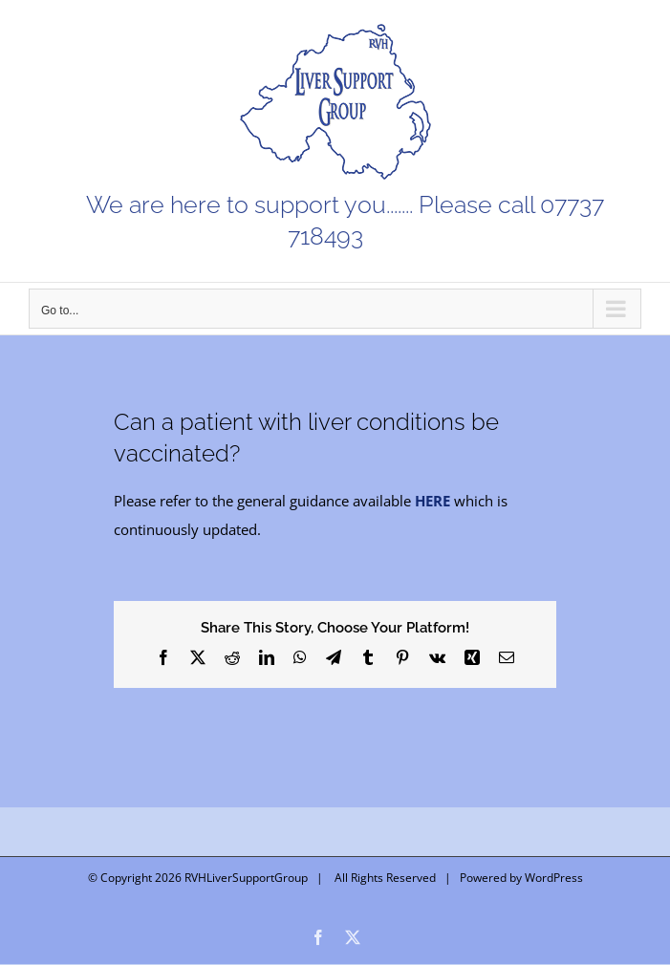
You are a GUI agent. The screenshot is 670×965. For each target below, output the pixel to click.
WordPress (554, 877)
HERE (432, 500)
